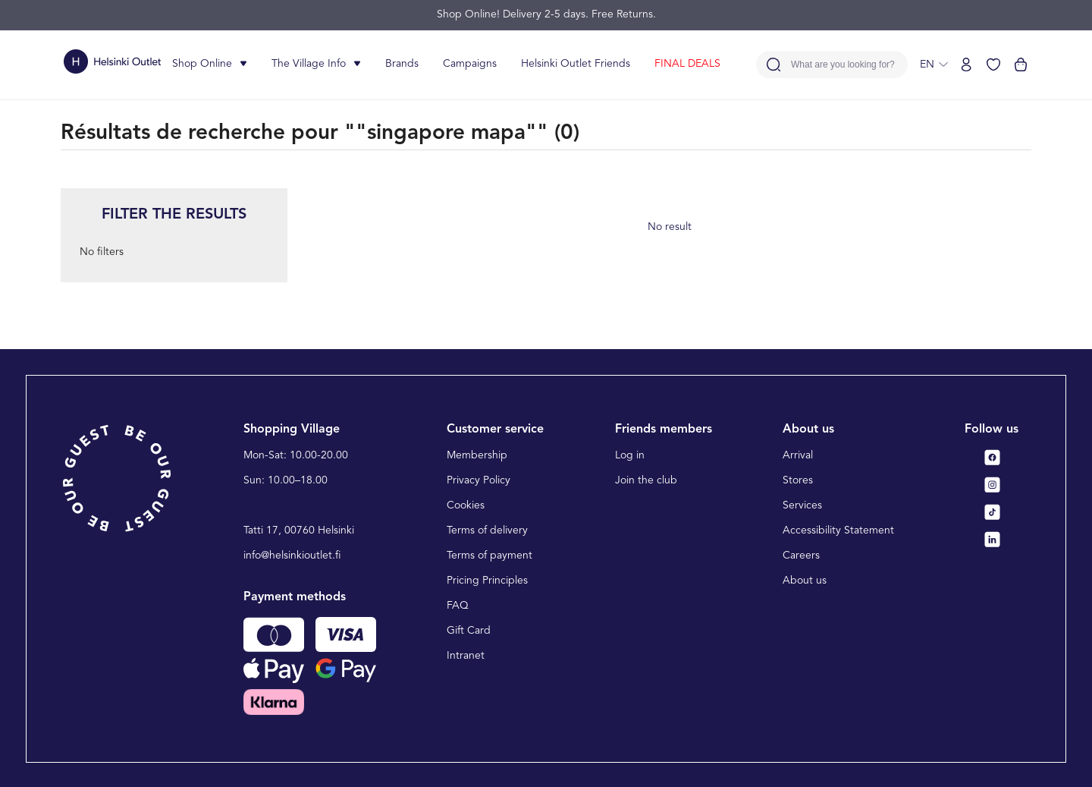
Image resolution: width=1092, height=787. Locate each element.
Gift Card (469, 630)
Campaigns (470, 63)
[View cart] (1020, 64)
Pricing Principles (487, 580)
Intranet (466, 655)
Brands (402, 63)
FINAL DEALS (687, 63)
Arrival (798, 455)
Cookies (466, 505)
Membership (477, 455)
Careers (801, 555)
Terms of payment (489, 555)
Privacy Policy (478, 480)
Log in (630, 455)
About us (805, 580)
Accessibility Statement (838, 530)
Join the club (646, 480)
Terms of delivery (487, 530)
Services (802, 505)
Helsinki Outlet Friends (575, 63)
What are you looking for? (843, 65)
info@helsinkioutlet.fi (292, 555)
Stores (798, 480)
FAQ (458, 605)
